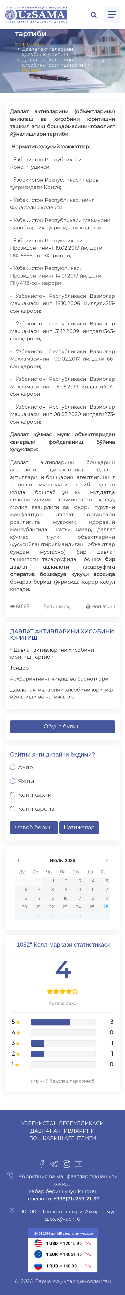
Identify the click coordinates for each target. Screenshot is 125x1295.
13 (25, 898)
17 (79, 898)
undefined (18, 860)
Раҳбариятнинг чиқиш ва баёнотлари (59, 679)
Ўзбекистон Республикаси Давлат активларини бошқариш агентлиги (62, 1130)
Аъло (25, 767)
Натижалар (79, 827)
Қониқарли (35, 794)
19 (106, 898)
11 (93, 889)
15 (52, 898)
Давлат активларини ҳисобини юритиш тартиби (52, 653)
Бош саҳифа (29, 43)
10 (79, 889)
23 (65, 906)
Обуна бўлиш (63, 726)
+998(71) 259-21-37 (75, 1198)
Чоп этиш (100, 606)
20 (24, 906)
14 (38, 898)
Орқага (31, 70)
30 (37, 880)
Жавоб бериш (34, 827)
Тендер (19, 668)
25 (92, 906)
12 (106, 889)
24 (78, 906)
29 (24, 880)
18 (92, 898)
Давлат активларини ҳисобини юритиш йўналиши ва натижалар (61, 693)
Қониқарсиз (36, 808)
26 (105, 906)
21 (38, 906)
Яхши (26, 781)
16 (65, 898)
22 (51, 906)
